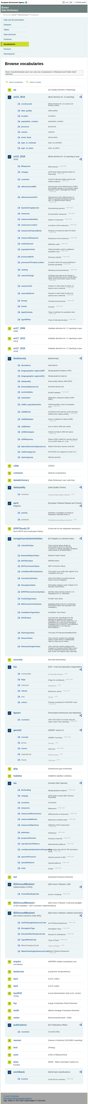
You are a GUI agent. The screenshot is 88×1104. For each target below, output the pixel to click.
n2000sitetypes (27, 432)
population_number (29, 121)
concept (24, 737)
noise (16, 1017)
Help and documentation (14, 20)
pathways (25, 832)
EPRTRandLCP (21, 528)
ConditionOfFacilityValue (32, 571)
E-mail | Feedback (11, 1096)
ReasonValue (27, 638)
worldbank (19, 1072)
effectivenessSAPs (29, 197)
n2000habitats (27, 419)
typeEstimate (27, 312)
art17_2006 (19, 328)
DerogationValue (28, 585)
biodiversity (19, 358)
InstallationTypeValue (30, 612)
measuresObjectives (30, 825)
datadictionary (21, 480)
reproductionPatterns (30, 844)
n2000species (27, 439)
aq (14, 90)
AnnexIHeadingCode (30, 894)
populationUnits (28, 249)
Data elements (10, 34)
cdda (16, 466)
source (24, 748)
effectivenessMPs (28, 187)
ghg (15, 768)
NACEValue (26, 618)
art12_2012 (19, 97)
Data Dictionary (23, 15)
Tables (6, 30)
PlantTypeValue (28, 633)
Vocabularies (9, 44)
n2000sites (25, 427)
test (15, 1047)
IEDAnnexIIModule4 (24, 913)
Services (7, 49)
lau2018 (17, 993)
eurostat (17, 659)
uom (15, 1055)
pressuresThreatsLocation (32, 262)
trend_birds (26, 137)
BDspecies (25, 166)
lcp (15, 1003)
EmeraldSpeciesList (29, 387)
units (23, 868)
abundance (26, 365)
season (24, 132)
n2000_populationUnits (31, 404)
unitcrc (24, 702)
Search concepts (35, 82)
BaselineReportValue (30, 555)
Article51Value (27, 545)
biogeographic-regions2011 (33, 376)
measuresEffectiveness (31, 814)
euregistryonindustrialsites (27, 538)
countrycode (26, 104)
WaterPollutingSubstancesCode (34, 951)
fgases (17, 713)
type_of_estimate (28, 143)
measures (25, 214)
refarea (24, 691)
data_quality (26, 111)
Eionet (14, 15)
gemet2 (17, 730)
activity (24, 513)
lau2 (15, 986)
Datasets (7, 25)
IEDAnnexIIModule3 (24, 903)
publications (20, 1025)
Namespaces (9, 54)
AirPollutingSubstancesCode (33, 923)
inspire (17, 961)
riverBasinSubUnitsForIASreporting (34, 849)
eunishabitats (27, 392)
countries (25, 179)
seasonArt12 (26, 286)
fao (15, 667)
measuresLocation (29, 225)
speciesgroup (27, 457)
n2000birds (26, 412)
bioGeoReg (26, 790)
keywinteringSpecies (30, 208)
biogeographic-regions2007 (33, 371)
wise (15, 1062)
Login (67, 2)
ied (15, 877)
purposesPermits (28, 838)
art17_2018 (19, 348)
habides (17, 776)
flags (23, 679)
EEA (15, 2)
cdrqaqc (24, 172)
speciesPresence (28, 857)
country (24, 1079)
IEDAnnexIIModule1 (24, 884)
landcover (18, 971)
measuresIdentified (29, 219)
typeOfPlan (26, 319)
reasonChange (27, 275)
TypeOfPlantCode (28, 940)
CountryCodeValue (29, 578)
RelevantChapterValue (30, 646)
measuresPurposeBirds (31, 231)
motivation (25, 398)
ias (15, 783)
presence (25, 127)
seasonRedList (27, 293)
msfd (16, 1010)
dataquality (26, 381)
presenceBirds (27, 257)
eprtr (16, 503)
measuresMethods (29, 819)
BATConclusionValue (30, 566)
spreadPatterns (27, 862)
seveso (17, 1040)
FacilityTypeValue (28, 599)
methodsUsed (27, 244)
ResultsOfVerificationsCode (33, 934)
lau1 (15, 979)
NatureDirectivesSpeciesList (33, 446)
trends (24, 306)
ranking (24, 270)
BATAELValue (27, 561)
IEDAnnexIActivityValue (31, 604)
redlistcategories (28, 452)
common (18, 473)
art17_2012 (19, 338)
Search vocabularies (16, 82)
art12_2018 (19, 156)
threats (24, 301)
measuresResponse (29, 238)
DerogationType (28, 928)
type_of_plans (27, 148)
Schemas (8, 39)
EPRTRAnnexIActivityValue (33, 592)
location (24, 116)
